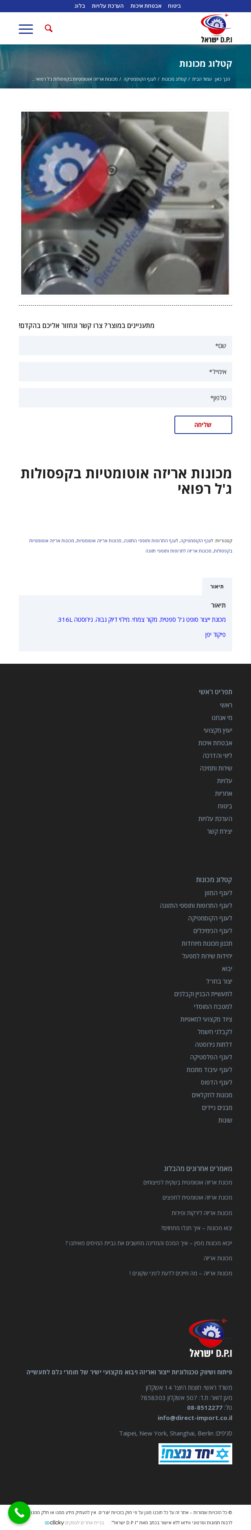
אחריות (223, 793)
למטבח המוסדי (213, 1006)
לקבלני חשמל (215, 1032)
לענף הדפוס (216, 1082)
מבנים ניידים (217, 1107)
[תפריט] (28, 28)
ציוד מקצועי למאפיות (206, 1019)
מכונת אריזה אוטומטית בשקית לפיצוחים (187, 1182)
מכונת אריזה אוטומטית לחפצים (197, 1197)
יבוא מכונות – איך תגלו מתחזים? (196, 1228)
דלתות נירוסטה (213, 1044)
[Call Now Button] (19, 1512)
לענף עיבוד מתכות (209, 1069)
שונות (225, 1120)
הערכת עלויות (215, 819)
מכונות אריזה (218, 1258)
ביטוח (225, 806)
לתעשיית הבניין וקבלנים (203, 994)
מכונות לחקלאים (212, 1095)
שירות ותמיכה (216, 768)
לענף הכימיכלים (212, 931)
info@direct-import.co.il (195, 1417)
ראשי (226, 705)
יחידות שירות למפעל (207, 956)
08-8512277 (204, 1407)
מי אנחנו (221, 717)
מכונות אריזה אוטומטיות (99, 540)
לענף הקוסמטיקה (197, 540)
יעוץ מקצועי (218, 730)
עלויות (224, 781)
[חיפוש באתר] (47, 28)
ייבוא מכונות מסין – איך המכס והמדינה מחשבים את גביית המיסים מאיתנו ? (148, 1243)
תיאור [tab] (217, 586)
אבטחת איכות (215, 743)
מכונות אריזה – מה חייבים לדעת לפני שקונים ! (181, 1273)
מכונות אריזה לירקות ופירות (202, 1213)
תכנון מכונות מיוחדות (207, 943)
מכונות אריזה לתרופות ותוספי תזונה (178, 551)
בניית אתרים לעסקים (84, 1522)
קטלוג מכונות (205, 63)
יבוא (227, 968)
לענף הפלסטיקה (211, 1057)
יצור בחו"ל (219, 981)
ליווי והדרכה (217, 755)
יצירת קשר (219, 831)
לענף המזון (218, 893)
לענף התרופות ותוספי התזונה (151, 540)
